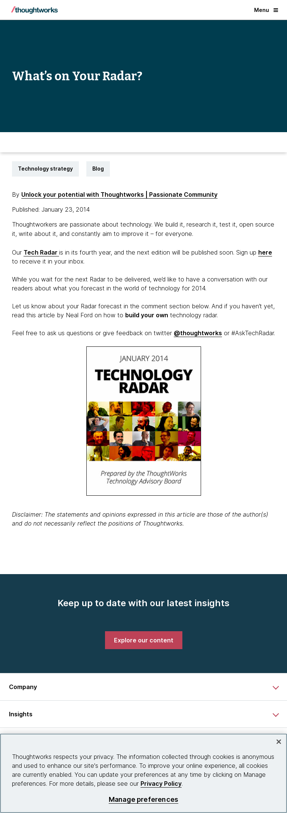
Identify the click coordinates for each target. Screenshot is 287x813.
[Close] (279, 741)
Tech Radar (41, 252)
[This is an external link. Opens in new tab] (146, 315)
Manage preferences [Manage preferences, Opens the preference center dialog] (143, 799)
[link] (143, 640)
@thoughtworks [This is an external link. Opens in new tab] (198, 333)
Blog (98, 168)
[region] (143, 773)
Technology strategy (45, 168)
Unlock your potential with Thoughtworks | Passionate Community (119, 194)
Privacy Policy (161, 783)
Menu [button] (266, 10)
